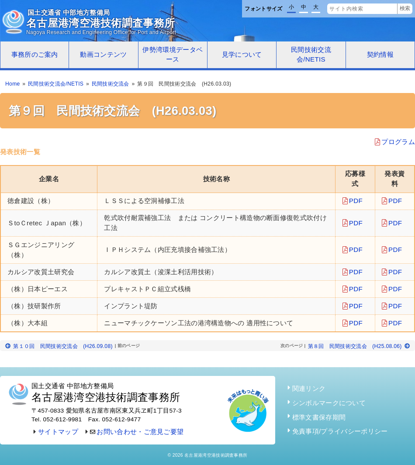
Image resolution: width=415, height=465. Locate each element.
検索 (405, 8)
